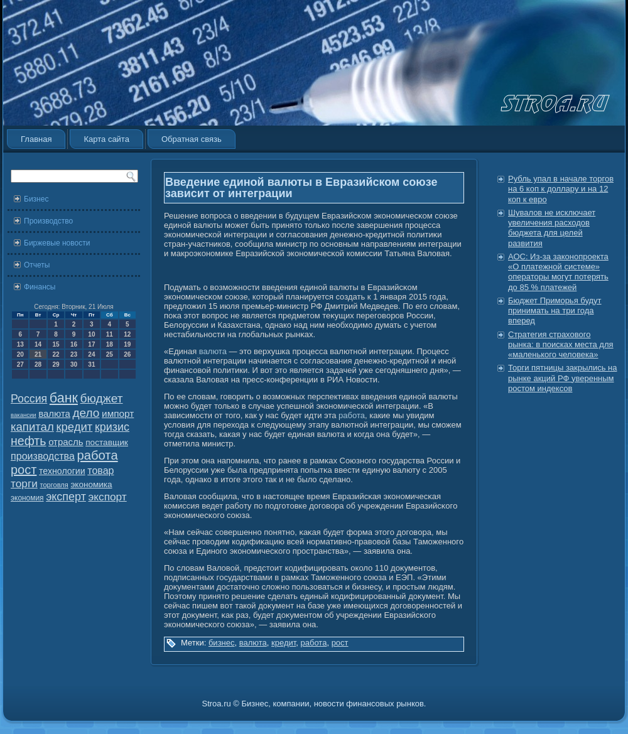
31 (91, 364)
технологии (62, 471)
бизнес (221, 642)
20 (20, 354)
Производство (48, 221)
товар (100, 470)
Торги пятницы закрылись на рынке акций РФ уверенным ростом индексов (562, 378)
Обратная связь (191, 139)
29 (55, 364)
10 (91, 334)
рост (23, 470)
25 (109, 354)
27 (20, 364)
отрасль (65, 441)
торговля (54, 484)
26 (127, 354)
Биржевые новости (57, 243)
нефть (28, 441)
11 (109, 334)
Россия (29, 398)
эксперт (66, 496)
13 (20, 344)
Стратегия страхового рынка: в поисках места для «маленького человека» (561, 345)
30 (73, 364)
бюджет (101, 398)
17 (91, 344)
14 (38, 344)
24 (91, 354)
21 (38, 354)
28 (38, 364)
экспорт (108, 496)
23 (73, 354)
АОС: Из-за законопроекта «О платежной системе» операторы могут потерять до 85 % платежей (558, 272)
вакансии (23, 414)
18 (109, 344)
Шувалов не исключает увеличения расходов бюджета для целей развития (551, 228)
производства (43, 455)
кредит (74, 426)
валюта (54, 413)
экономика (91, 484)
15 (55, 344)
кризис (112, 427)
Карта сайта (106, 139)
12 (127, 334)
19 (127, 344)
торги (24, 483)
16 (73, 344)
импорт (118, 413)
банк (64, 398)
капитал (32, 426)
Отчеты (37, 265)
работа (97, 455)
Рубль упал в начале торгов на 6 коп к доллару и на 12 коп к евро (561, 189)
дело (86, 412)
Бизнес (36, 199)
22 (55, 354)
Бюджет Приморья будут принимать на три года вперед (555, 311)
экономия (27, 498)
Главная (36, 139)
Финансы (39, 287)
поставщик (106, 442)
